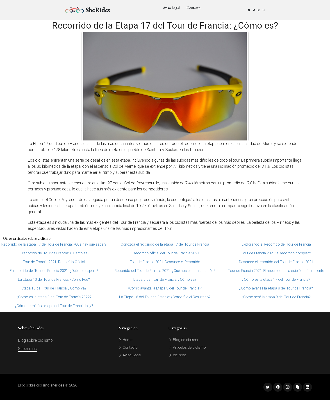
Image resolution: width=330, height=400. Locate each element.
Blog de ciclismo (183, 340)
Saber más (27, 348)
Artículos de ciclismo (187, 347)
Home (125, 340)
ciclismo (177, 355)
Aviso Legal (171, 7)
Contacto (193, 7)
